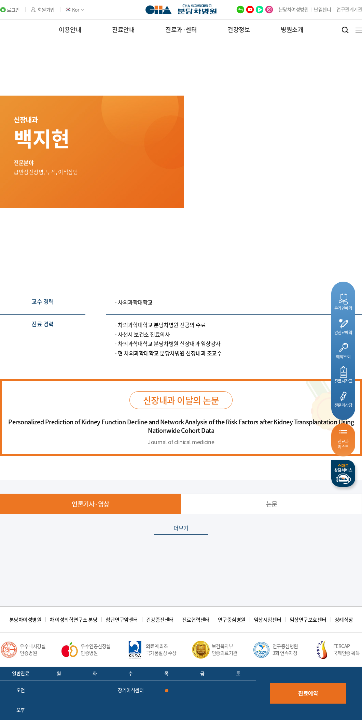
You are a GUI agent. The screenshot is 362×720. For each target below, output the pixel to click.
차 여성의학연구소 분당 (73, 620)
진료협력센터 (196, 620)
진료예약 (308, 693)
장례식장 (344, 620)
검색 (345, 30)
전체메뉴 (359, 30)
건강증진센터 (160, 620)
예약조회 (343, 356)
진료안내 (123, 29)
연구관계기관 (349, 9)
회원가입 (46, 9)
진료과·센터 (181, 29)
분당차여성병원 (294, 9)
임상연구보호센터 (308, 620)
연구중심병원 (232, 620)
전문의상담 (343, 405)
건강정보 (238, 29)
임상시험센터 (267, 620)
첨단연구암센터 (122, 620)
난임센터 (322, 9)
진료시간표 (343, 381)
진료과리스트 (343, 444)
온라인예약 (343, 308)
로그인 (13, 9)
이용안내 (70, 29)
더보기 (181, 528)
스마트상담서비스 (343, 473)
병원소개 (292, 29)
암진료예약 (343, 332)
